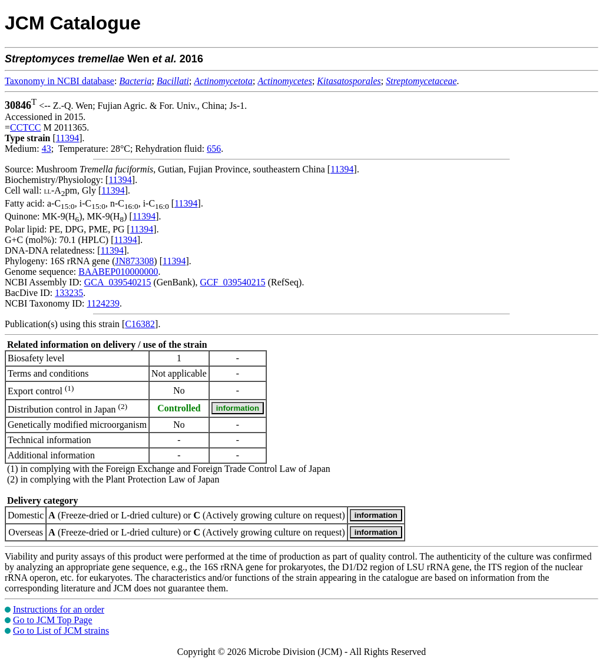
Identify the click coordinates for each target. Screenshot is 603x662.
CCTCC (25, 127)
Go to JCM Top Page (52, 620)
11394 (67, 138)
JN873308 (134, 261)
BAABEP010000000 (118, 272)
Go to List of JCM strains (61, 631)
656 (214, 149)
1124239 (103, 303)
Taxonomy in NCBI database (59, 81)
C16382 (140, 324)
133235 (69, 293)
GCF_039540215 (233, 282)
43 (46, 149)
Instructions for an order (58, 609)
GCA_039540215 (117, 282)
